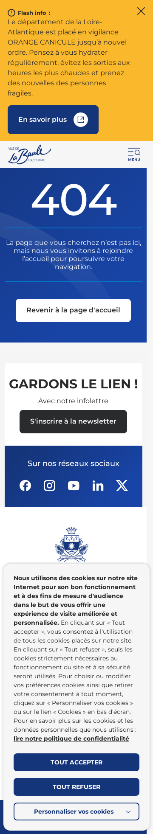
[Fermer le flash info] (141, 12)
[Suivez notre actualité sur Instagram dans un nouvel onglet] (49, 485)
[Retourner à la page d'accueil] (30, 154)
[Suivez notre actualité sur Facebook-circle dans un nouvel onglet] (25, 485)
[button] (134, 154)
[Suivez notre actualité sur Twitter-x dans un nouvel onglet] (122, 485)
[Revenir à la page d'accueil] (73, 311)
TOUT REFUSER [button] (76, 787)
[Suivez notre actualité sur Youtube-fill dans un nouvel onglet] (73, 485)
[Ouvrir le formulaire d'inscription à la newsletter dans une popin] (73, 421)
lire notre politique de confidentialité (71, 738)
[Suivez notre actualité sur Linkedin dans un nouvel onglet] (98, 485)
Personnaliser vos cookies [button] (73, 811)
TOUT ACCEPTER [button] (76, 762)
